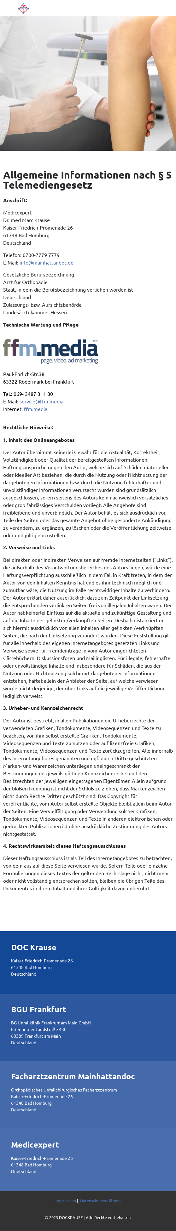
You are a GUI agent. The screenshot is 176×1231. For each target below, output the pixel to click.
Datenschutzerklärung (100, 1200)
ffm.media (35, 409)
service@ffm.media (41, 401)
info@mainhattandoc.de (46, 262)
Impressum (66, 1200)
